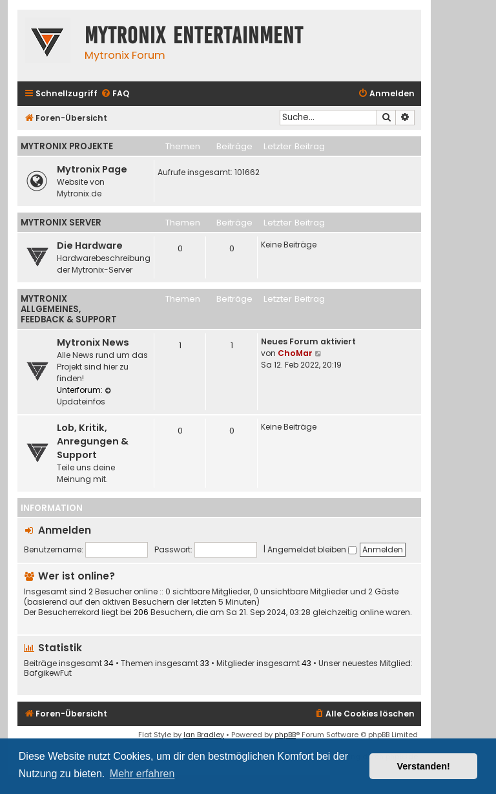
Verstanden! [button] (423, 766)
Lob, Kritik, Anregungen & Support (93, 441)
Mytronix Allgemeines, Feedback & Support (69, 309)
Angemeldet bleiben (311, 549)
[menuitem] (115, 94)
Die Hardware (90, 245)
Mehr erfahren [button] (142, 773)
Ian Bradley (203, 734)
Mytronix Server (61, 222)
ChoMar (295, 353)
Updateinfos (85, 397)
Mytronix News (93, 342)
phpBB (285, 734)
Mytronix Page (92, 169)
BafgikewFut (48, 673)
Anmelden (64, 530)
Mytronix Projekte (67, 146)
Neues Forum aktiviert (308, 341)
